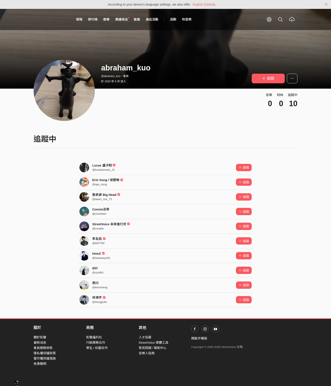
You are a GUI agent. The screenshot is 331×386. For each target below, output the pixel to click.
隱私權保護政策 (45, 353)
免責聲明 (40, 363)
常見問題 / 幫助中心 (153, 348)
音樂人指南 (147, 353)
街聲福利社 (94, 337)
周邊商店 (122, 19)
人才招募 (145, 337)
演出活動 (152, 19)
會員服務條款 (43, 348)
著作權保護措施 (45, 358)
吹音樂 (186, 19)
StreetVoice (51, 19)
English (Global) (204, 4)
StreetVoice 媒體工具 (153, 342)
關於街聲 (40, 337)
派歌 (173, 19)
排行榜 (93, 19)
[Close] (326, 4)
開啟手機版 (199, 338)
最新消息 (40, 342)
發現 (79, 19)
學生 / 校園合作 (97, 348)
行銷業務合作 (95, 342)
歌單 (106, 19)
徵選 (137, 19)
